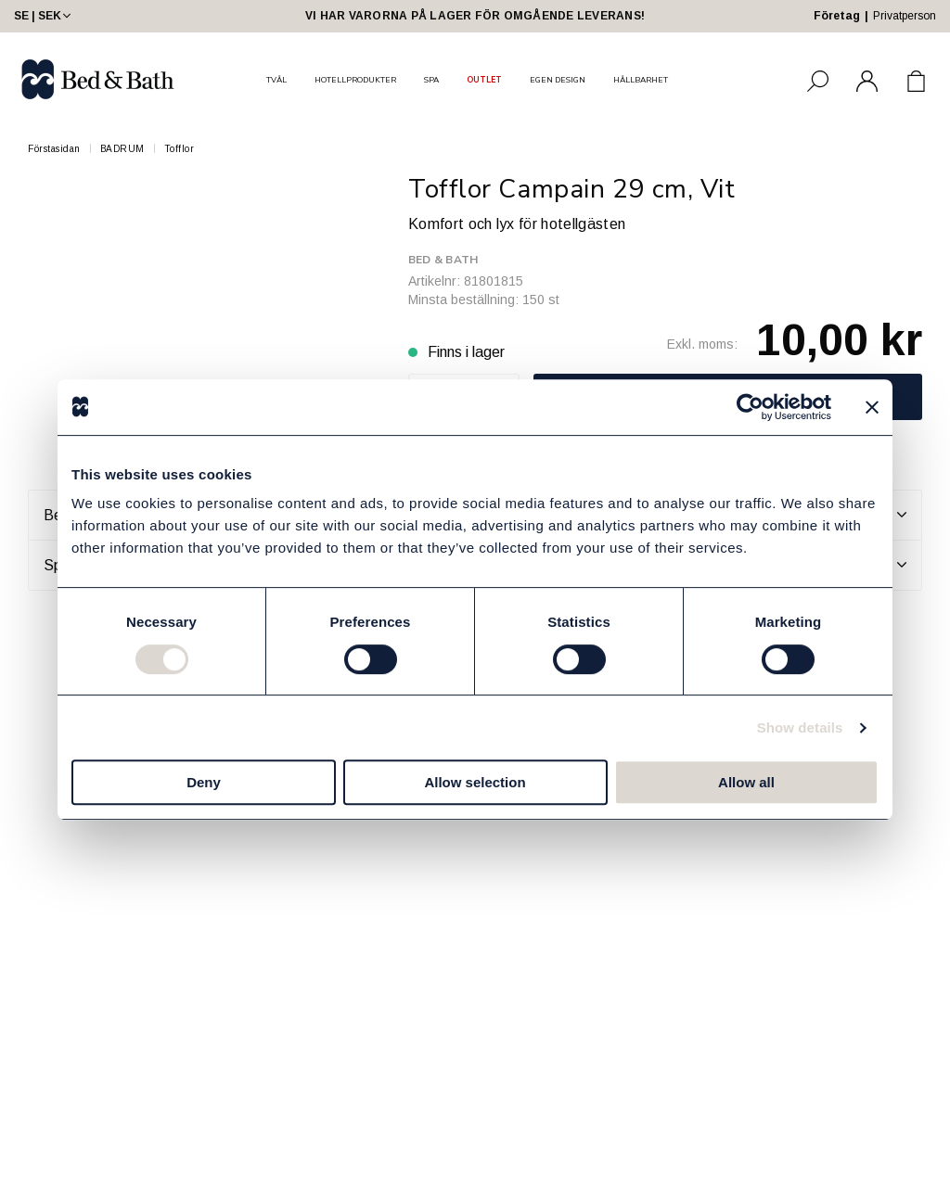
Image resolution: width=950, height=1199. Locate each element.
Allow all (746, 782)
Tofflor (179, 149)
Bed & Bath (443, 259)
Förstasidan (54, 149)
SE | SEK (44, 15)
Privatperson (904, 15)
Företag (837, 15)
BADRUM (122, 149)
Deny (203, 782)
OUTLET (484, 79)
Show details (800, 727)
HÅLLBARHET (640, 79)
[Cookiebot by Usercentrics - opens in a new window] (750, 407)
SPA (431, 79)
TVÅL (276, 79)
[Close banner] (872, 407)
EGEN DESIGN (557, 79)
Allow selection (474, 782)
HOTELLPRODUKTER (355, 79)
